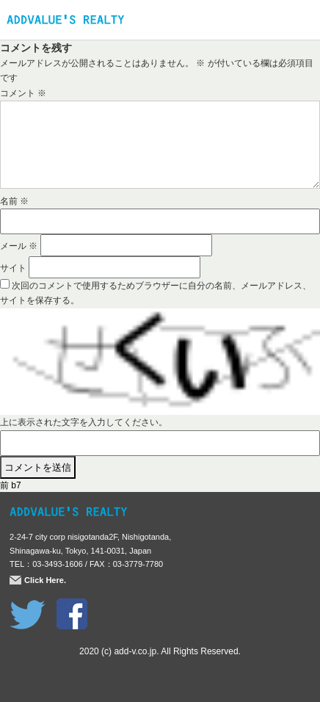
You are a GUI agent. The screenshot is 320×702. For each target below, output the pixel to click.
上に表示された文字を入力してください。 (83, 422)
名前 (14, 201)
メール (18, 246)
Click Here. (45, 580)
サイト (13, 268)
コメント (23, 93)
